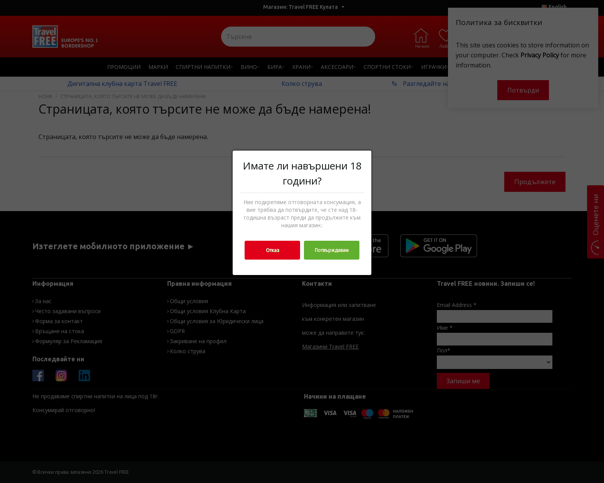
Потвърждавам (332, 250)
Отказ (272, 250)
